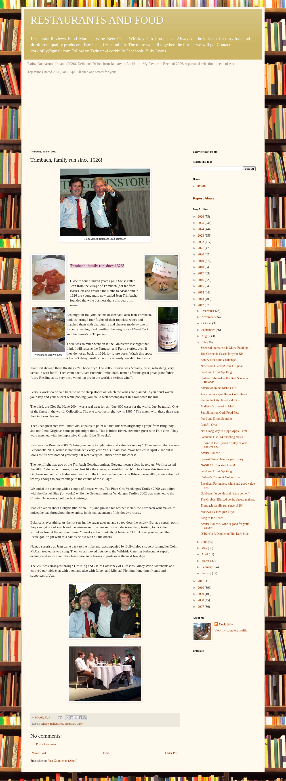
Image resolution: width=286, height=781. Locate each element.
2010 (201, 587)
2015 (201, 286)
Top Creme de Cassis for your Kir (222, 353)
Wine (80, 723)
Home (105, 753)
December (208, 310)
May (204, 548)
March (205, 561)
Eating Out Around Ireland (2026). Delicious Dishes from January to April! (81, 64)
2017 (201, 273)
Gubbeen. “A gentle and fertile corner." (225, 493)
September (208, 330)
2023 (201, 235)
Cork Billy (226, 624)
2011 (201, 581)
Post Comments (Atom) (62, 760)
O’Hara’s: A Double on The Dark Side (224, 533)
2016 (201, 280)
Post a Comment (46, 744)
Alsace (45, 723)
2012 (201, 305)
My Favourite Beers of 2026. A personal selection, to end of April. (190, 64)
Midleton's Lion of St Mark (218, 406)
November (208, 317)
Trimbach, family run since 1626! (222, 505)
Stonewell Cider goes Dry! (217, 512)
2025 (201, 223)
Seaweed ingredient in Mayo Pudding (224, 347)
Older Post (172, 753)
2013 (201, 299)
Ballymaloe (56, 723)
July (204, 342)
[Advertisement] (143, 110)
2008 (201, 600)
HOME (201, 186)
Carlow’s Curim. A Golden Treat (221, 477)
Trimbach (69, 723)
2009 (201, 594)
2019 (201, 261)
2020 (201, 254)
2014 (201, 292)
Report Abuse (203, 198)
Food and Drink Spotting (216, 372)
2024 (201, 229)
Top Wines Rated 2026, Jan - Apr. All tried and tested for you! (71, 72)
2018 (201, 267)
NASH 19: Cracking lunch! (218, 465)
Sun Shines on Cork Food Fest (220, 412)
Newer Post (39, 753)
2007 (201, 606)
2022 (201, 242)
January (206, 573)
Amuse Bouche (210, 453)
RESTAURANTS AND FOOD (97, 20)
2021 (201, 248)
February (207, 567)
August (206, 336)
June (204, 541)
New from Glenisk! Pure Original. (222, 366)
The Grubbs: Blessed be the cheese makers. (228, 499)
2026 (201, 216)
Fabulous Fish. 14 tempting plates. (222, 437)
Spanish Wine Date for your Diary (222, 459)
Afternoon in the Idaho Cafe (218, 388)
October (206, 323)
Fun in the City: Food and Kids (220, 400)
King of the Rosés (212, 518)
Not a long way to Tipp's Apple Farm (224, 431)
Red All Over (209, 424)
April (205, 554)
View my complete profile (230, 630)
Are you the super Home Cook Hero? (224, 394)
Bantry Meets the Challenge (218, 360)
